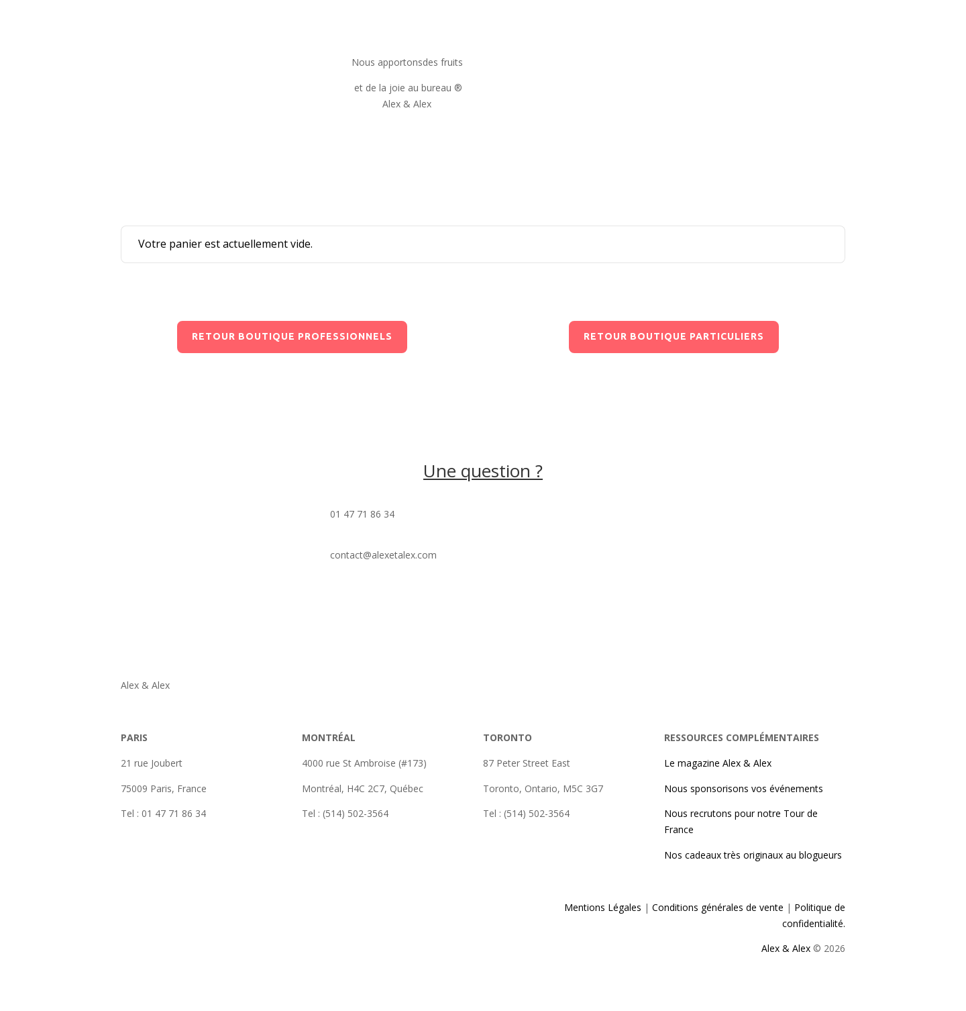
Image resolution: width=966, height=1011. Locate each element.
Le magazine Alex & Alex (717, 763)
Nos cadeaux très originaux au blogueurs (753, 855)
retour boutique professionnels (292, 336)
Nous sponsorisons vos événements (743, 788)
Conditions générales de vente (716, 907)
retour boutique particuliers (674, 336)
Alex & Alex (785, 948)
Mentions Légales (604, 907)
